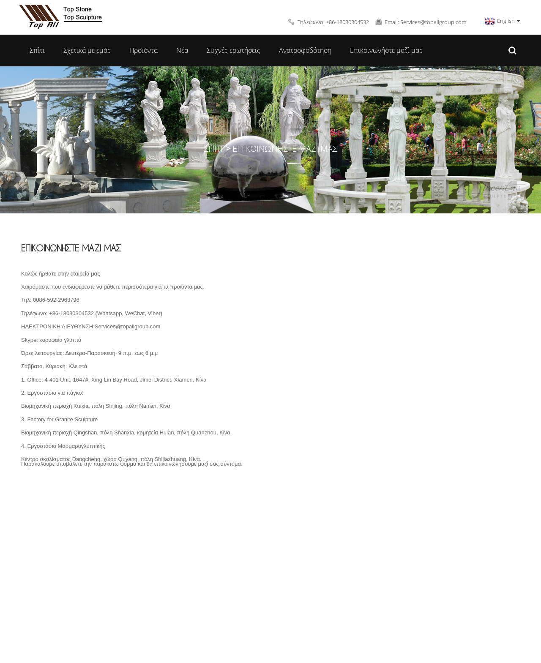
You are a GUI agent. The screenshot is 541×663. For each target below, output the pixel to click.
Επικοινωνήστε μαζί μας (386, 50)
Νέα (182, 50)
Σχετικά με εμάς (87, 50)
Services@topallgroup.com (128, 326)
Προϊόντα (143, 50)
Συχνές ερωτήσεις (233, 50)
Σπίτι (37, 50)
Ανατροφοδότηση (305, 50)
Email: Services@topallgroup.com (425, 22)
